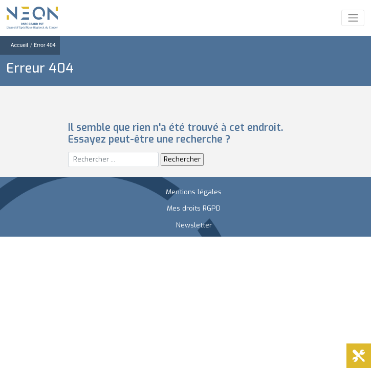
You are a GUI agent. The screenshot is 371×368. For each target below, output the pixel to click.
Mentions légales (194, 191)
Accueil (19, 45)
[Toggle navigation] (352, 18)
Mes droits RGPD (194, 208)
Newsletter (194, 224)
